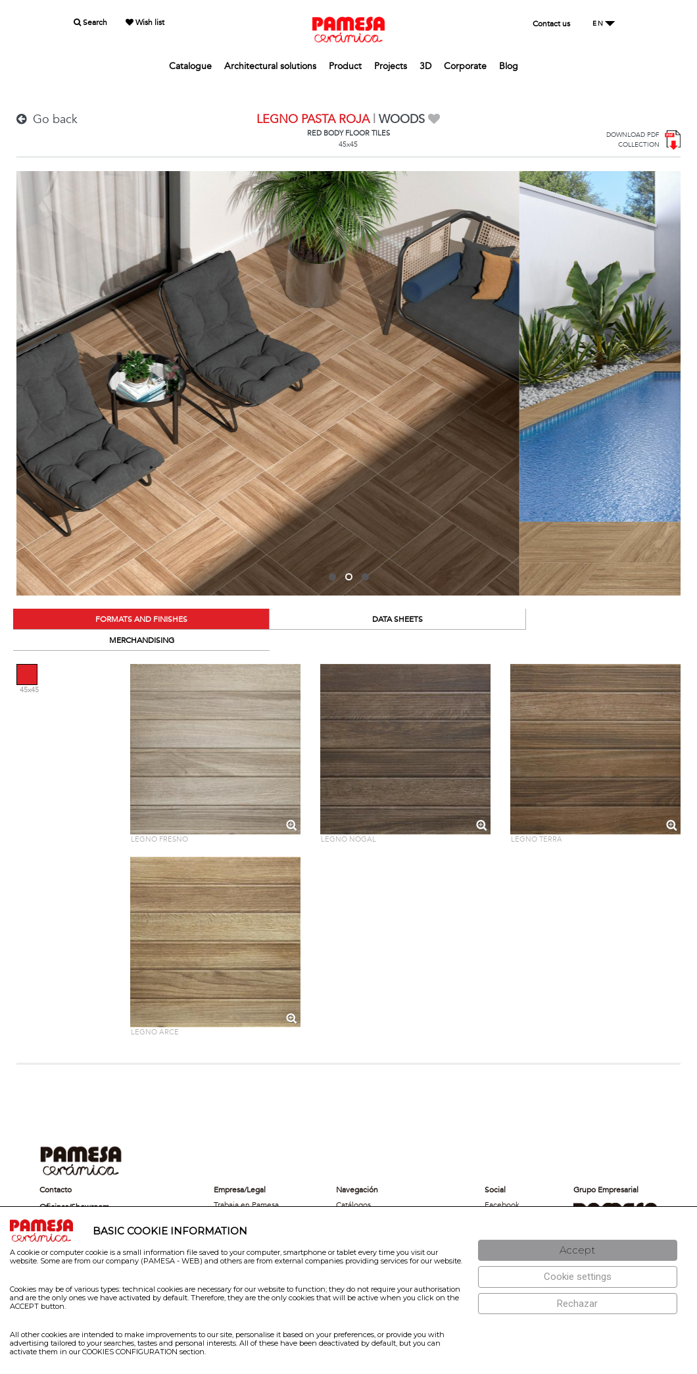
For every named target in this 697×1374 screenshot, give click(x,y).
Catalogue (190, 66)
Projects (390, 66)
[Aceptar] (577, 1250)
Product (345, 66)
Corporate (465, 66)
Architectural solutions (270, 66)
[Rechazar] (577, 1304)
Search (90, 22)
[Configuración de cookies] (577, 1277)
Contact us (551, 23)
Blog (508, 66)
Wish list (145, 22)
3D (425, 66)
